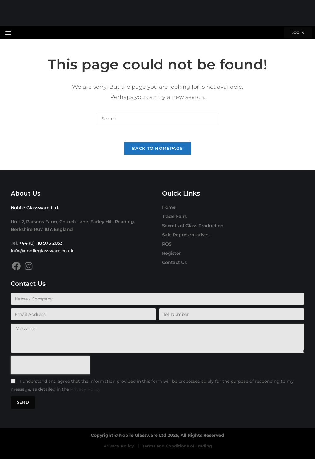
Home (169, 208)
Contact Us (174, 264)
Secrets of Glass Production (193, 227)
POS (167, 245)
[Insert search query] (157, 119)
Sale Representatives (185, 236)
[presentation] (50, 367)
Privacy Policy (85, 390)
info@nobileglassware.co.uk (42, 252)
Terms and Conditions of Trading (177, 448)
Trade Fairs (174, 218)
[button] (8, 32)
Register (171, 255)
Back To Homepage (157, 149)
